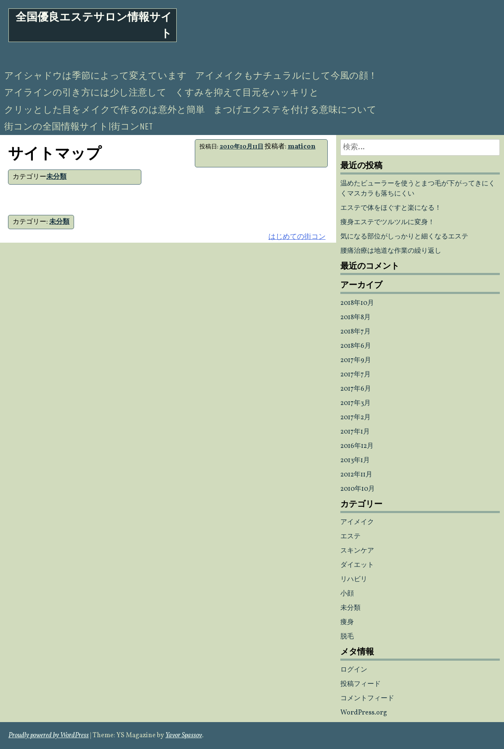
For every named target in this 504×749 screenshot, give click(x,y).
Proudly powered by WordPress (48, 735)
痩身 (347, 622)
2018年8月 (355, 317)
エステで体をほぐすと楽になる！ (390, 208)
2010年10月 (357, 489)
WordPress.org (363, 712)
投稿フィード (360, 684)
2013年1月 (355, 460)
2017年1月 (355, 432)
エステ (350, 536)
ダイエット (357, 565)
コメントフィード (367, 698)
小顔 (347, 593)
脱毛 (347, 636)
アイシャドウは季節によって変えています (95, 75)
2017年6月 (355, 389)
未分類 (56, 177)
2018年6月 (355, 346)
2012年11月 (356, 474)
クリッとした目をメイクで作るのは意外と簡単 (104, 109)
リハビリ (353, 579)
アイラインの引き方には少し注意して (85, 92)
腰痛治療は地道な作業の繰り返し (390, 251)
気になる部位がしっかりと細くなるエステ (404, 236)
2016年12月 (357, 446)
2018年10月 (357, 303)
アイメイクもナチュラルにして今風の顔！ (286, 75)
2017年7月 (355, 374)
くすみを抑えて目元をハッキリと (247, 92)
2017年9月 (355, 360)
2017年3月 (355, 403)
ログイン (353, 670)
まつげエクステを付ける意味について (295, 109)
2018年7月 (355, 331)
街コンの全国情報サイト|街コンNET (78, 126)
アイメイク (357, 522)
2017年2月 (355, 417)
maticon (302, 146)
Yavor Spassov (183, 735)
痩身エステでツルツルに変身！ (387, 222)
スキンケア (357, 551)
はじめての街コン (297, 237)
